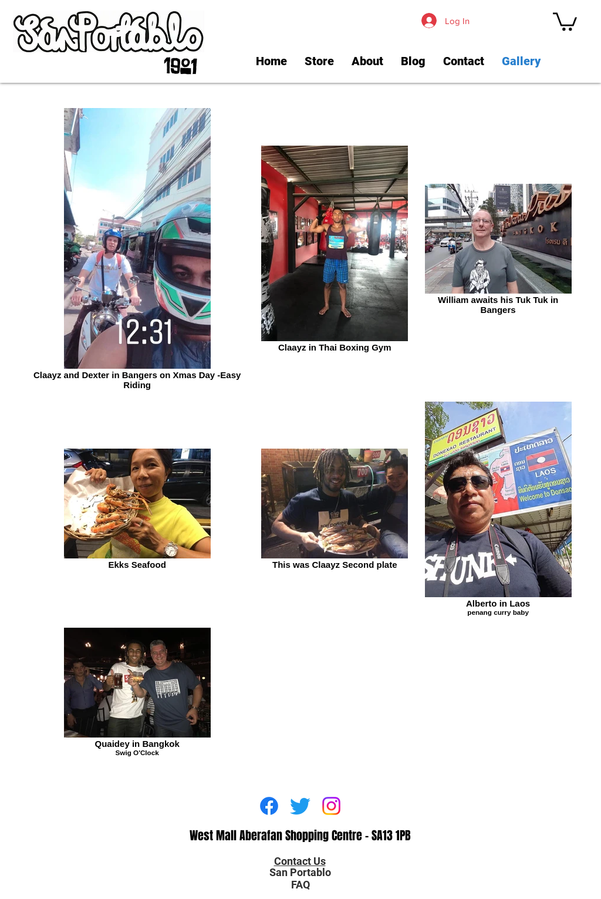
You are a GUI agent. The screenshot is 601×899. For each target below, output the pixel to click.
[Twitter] (300, 806)
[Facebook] (269, 806)
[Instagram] (331, 806)
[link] (565, 21)
